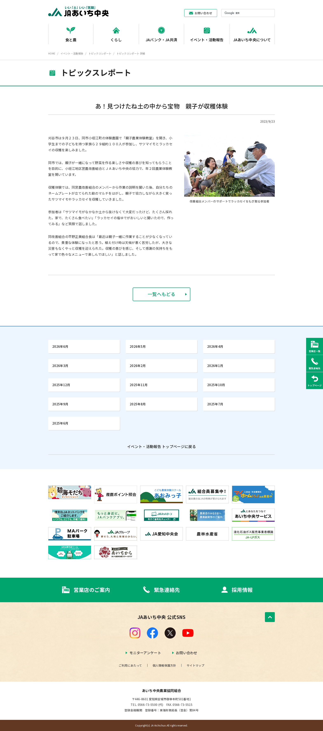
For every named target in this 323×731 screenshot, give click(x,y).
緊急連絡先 (167, 589)
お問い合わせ (203, 13)
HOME (51, 53)
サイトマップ (195, 665)
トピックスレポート (100, 53)
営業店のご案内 (92, 589)
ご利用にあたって (130, 665)
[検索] (242, 13)
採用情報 (242, 589)
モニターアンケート (145, 652)
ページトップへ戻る (270, 617)
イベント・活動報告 (72, 53)
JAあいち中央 (78, 11)
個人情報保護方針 (164, 665)
